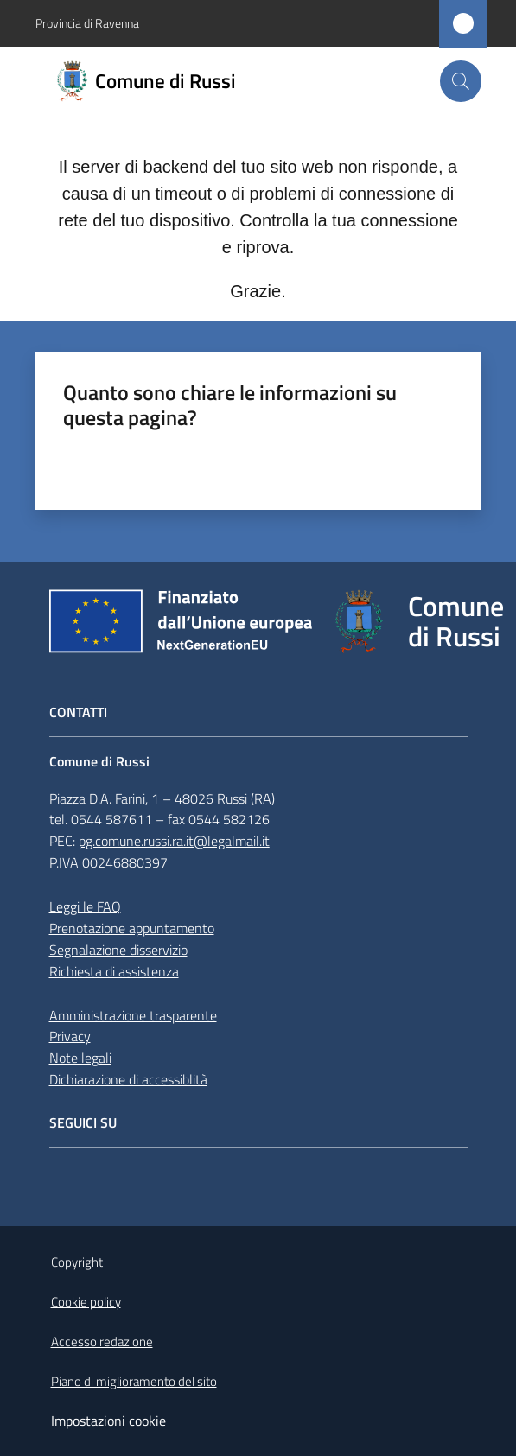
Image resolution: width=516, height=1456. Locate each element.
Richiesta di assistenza (114, 971)
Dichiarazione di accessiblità (128, 1079)
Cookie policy (86, 1302)
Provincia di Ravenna (87, 23)
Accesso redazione (102, 1341)
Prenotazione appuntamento (131, 928)
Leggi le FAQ (85, 906)
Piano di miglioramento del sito (134, 1381)
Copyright (77, 1262)
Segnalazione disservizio (118, 949)
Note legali (80, 1057)
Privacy (70, 1036)
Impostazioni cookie (108, 1420)
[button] (460, 81)
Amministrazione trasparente (133, 1015)
